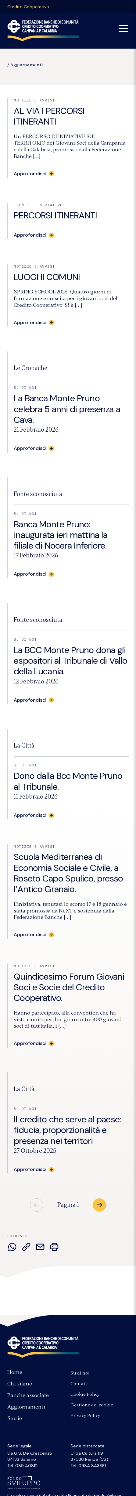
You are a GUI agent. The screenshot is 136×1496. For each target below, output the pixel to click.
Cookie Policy (85, 1394)
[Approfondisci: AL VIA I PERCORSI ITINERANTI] (34, 173)
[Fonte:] (30, 368)
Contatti (79, 1384)
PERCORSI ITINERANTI (55, 215)
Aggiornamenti (26, 64)
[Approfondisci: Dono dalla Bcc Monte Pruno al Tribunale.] (34, 815)
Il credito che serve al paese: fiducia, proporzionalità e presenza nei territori (67, 1130)
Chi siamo (19, 1383)
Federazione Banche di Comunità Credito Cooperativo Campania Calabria (43, 30)
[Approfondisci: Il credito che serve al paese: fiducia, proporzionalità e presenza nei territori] (34, 1169)
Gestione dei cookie (91, 1405)
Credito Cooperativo (28, 6)
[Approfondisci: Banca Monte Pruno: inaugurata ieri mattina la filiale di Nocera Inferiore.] (34, 574)
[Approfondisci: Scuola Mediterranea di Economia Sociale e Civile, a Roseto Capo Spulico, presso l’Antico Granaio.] (34, 934)
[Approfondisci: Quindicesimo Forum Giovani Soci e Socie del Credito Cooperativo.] (34, 1043)
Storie (14, 1418)
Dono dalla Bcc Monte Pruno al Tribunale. (68, 781)
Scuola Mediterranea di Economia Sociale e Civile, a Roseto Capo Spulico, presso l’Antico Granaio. (68, 873)
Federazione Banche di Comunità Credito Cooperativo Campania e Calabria (43, 1347)
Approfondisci (30, 235)
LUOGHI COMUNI (47, 277)
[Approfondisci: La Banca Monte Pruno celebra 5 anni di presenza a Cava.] (34, 448)
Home (14, 1372)
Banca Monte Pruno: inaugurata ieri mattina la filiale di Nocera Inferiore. (60, 535)
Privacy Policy (85, 1415)
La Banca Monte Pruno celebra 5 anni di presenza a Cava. (67, 409)
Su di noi (80, 1373)
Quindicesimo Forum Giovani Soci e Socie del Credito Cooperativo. (69, 987)
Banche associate (28, 1395)
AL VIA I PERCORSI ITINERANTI (49, 116)
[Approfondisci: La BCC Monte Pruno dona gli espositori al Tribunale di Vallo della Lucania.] (34, 700)
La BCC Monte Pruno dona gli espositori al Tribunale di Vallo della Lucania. (70, 660)
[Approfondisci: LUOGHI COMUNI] (34, 322)
